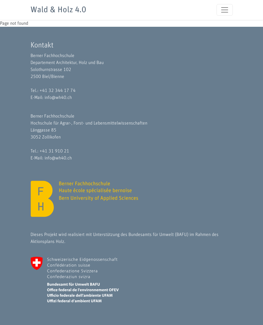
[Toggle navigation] (225, 10)
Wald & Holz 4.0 (58, 10)
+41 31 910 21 (54, 151)
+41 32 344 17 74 (58, 90)
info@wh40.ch (58, 97)
